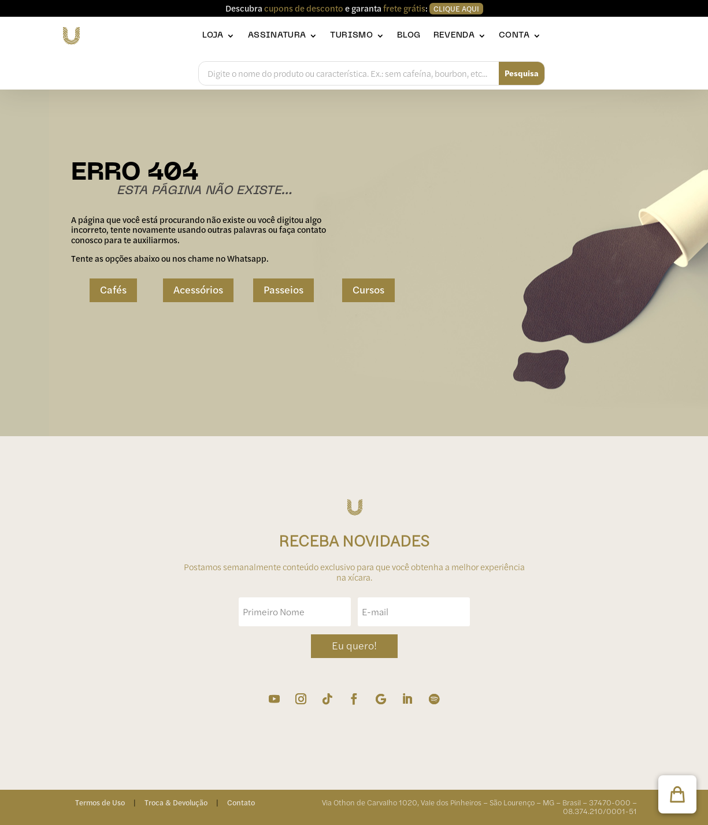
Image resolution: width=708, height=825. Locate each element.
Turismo (351, 35)
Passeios (283, 290)
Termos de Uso (100, 802)
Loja (212, 35)
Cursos (368, 290)
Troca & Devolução (175, 802)
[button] (677, 794)
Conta (514, 35)
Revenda (454, 35)
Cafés (113, 290)
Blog (408, 35)
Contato (241, 802)
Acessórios (198, 290)
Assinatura (277, 35)
